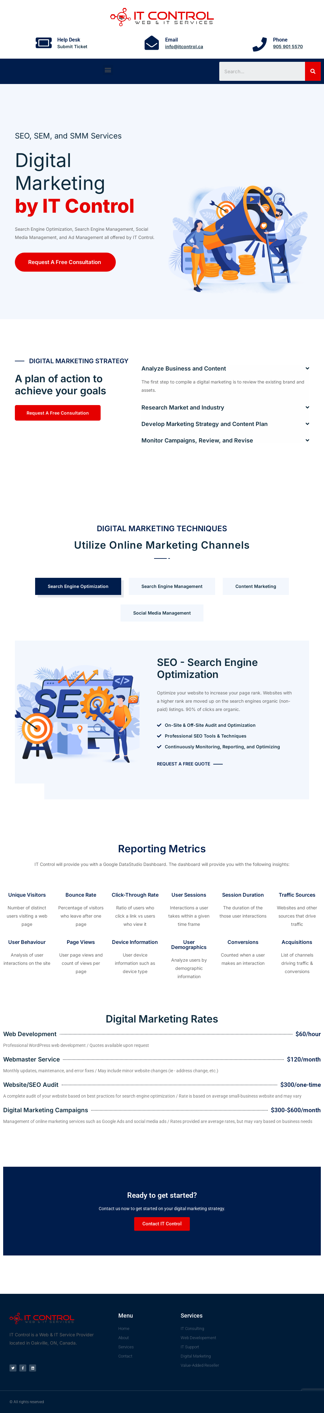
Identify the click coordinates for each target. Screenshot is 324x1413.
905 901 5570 (288, 46)
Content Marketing (255, 586)
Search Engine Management (171, 586)
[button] (108, 70)
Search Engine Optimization (78, 586)
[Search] (313, 71)
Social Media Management (162, 613)
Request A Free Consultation (64, 262)
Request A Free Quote (183, 763)
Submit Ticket (72, 46)
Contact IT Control (162, 1224)
